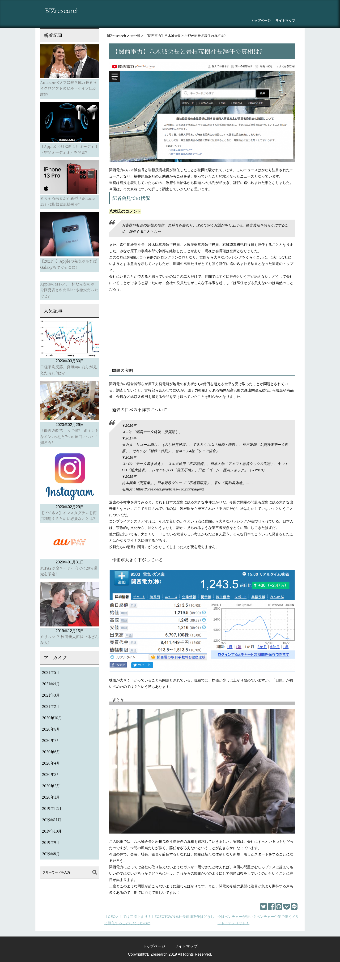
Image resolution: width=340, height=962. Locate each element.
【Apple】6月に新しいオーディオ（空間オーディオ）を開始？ (69, 149)
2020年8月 (51, 729)
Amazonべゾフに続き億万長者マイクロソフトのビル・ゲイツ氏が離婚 (68, 88)
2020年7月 (51, 740)
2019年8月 (51, 853)
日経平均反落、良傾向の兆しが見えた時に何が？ (68, 370)
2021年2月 (51, 706)
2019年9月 (51, 842)
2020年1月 (51, 797)
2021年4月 (51, 683)
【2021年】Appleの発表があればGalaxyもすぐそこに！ (68, 264)
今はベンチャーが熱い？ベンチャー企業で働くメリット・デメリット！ (258, 920)
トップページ (261, 20)
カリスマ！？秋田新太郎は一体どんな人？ (69, 640)
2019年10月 (52, 831)
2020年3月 (51, 774)
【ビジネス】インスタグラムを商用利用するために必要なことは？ (68, 516)
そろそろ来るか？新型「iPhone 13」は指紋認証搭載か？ (67, 201)
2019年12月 (52, 808)
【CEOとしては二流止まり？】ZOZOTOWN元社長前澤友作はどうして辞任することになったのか (159, 920)
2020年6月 (51, 751)
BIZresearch (64, 11)
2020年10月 (52, 717)
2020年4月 (51, 763)
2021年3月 (51, 695)
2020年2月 (51, 785)
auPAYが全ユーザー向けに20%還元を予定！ (68, 571)
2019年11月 (51, 819)
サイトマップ (285, 20)
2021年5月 (51, 672)
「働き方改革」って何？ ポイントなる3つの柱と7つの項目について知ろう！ (69, 436)
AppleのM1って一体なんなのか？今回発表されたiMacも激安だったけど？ (69, 290)
